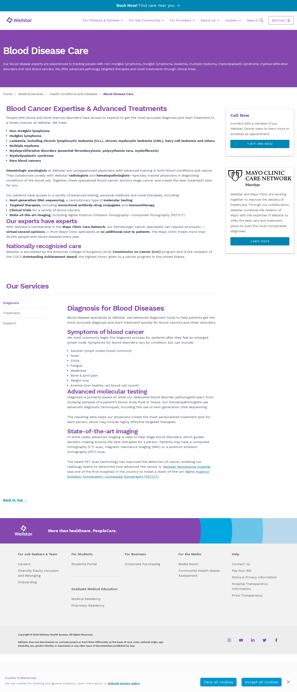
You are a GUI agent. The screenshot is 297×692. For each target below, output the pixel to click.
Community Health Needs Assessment (199, 573)
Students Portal (84, 564)
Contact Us (241, 564)
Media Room (188, 564)
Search (255, 20)
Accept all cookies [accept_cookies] (261, 682)
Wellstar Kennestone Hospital (186, 467)
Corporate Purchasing (142, 564)
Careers (233, 20)
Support (9, 323)
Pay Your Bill (241, 571)
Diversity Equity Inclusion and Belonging (38, 573)
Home (7, 94)
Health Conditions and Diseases (73, 94)
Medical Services (30, 94)
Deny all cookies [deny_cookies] (218, 682)
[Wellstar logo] (19, 20)
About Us (210, 20)
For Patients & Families (103, 20)
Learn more (260, 241)
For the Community (146, 20)
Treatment (11, 313)
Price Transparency (247, 595)
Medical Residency (86, 599)
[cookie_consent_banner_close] (288, 682)
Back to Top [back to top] (15, 500)
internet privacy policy (124, 683)
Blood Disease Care (118, 94)
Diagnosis (11, 303)
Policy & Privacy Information (254, 577)
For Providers (182, 20)
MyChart (281, 20)
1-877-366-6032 (260, 144)
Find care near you (148, 5)
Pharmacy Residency (87, 605)
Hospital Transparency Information (250, 586)
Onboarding (27, 582)
